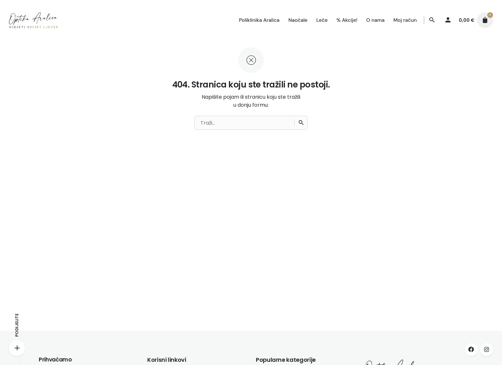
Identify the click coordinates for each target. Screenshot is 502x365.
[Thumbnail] (33, 20)
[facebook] (471, 349)
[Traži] (432, 20)
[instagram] (486, 349)
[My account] (448, 20)
